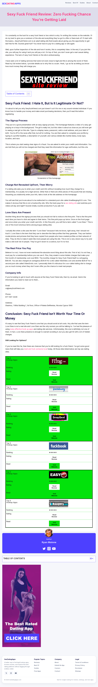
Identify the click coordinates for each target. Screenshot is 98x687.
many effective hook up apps (21, 329)
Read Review (54, 373)
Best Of (75, 3)
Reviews (68, 3)
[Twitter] (44, 548)
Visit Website (54, 381)
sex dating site (71, 203)
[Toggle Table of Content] (27, 93)
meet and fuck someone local (35, 349)
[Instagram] (49, 548)
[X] (6, 673)
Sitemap (78, 671)
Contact (95, 3)
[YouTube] (54, 548)
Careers (57, 668)
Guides (82, 3)
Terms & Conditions (81, 662)
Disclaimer (78, 668)
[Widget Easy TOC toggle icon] (91, 558)
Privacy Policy (80, 665)
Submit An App (59, 665)
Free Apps (37, 671)
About (88, 3)
